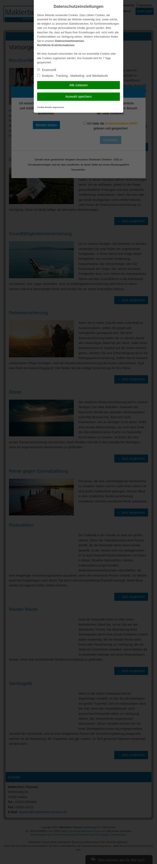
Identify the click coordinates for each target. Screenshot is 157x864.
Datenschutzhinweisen (69, 41)
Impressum (58, 107)
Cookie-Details (44, 107)
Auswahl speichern (78, 96)
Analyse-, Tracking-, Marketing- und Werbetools (72, 76)
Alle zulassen (78, 85)
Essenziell (46, 70)
